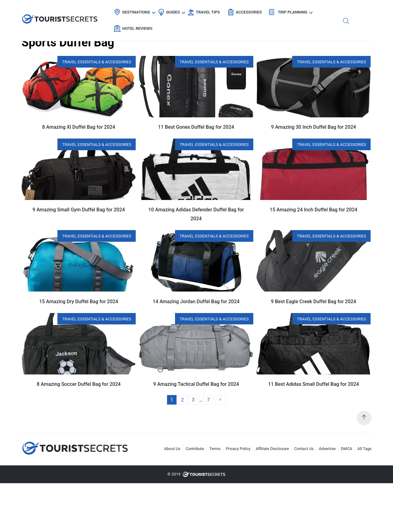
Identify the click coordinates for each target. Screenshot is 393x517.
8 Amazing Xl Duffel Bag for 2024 (78, 127)
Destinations (135, 10)
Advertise (327, 448)
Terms (215, 448)
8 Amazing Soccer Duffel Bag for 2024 (79, 384)
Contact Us (304, 448)
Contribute (195, 448)
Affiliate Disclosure (272, 448)
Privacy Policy (238, 448)
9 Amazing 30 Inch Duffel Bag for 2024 (313, 127)
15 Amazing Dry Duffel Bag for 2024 (78, 301)
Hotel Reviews (336, 11)
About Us (172, 448)
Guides (171, 10)
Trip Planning (290, 10)
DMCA (346, 448)
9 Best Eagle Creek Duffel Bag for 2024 (313, 301)
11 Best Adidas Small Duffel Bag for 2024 (313, 384)
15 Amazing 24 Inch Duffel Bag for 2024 (313, 210)
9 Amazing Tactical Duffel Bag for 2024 (196, 384)
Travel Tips (206, 11)
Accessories (247, 11)
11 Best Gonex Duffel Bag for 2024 (196, 127)
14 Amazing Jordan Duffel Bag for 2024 (196, 301)
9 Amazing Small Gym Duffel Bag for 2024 (79, 210)
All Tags (364, 448)
